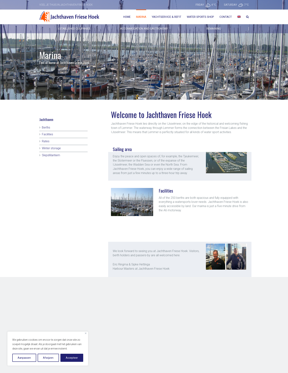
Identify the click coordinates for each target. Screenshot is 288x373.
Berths (46, 127)
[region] (47, 349)
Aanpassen (24, 357)
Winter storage (51, 148)
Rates (45, 141)
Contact (225, 17)
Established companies (74, 28)
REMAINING (214, 28)
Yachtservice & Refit (166, 17)
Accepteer (72, 357)
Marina (141, 17)
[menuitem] (239, 17)
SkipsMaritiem (51, 155)
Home (127, 17)
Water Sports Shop (200, 17)
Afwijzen (48, 357)
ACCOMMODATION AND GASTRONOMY (144, 28)
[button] (164, 215)
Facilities (47, 134)
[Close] (86, 333)
